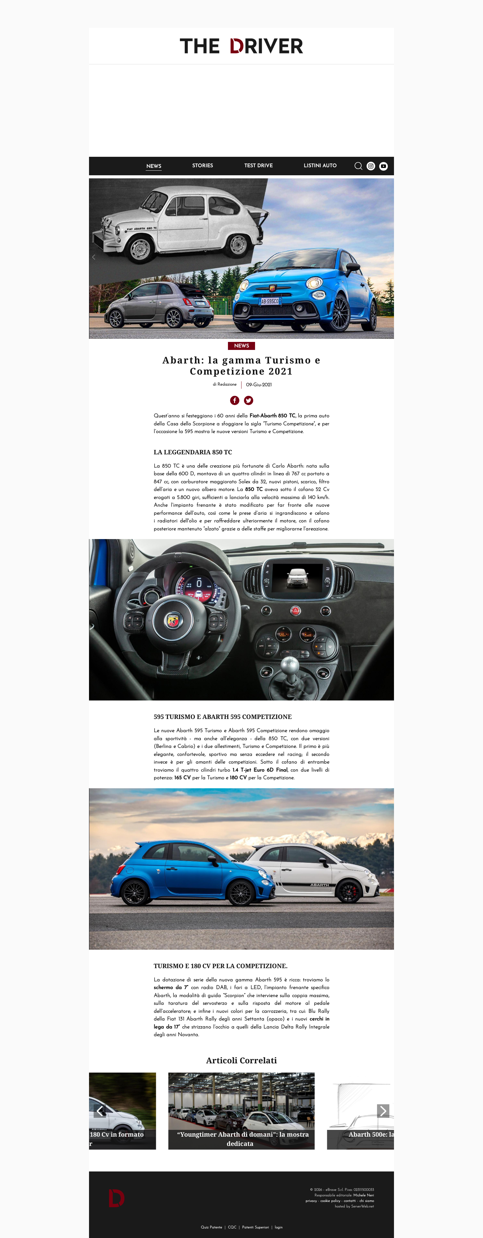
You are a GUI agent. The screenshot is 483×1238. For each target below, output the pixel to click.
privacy (311, 1201)
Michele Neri (363, 1195)
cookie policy (330, 1201)
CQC (232, 1227)
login (278, 1227)
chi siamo (366, 1201)
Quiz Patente (211, 1227)
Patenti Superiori (255, 1227)
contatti (350, 1201)
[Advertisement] (241, 110)
